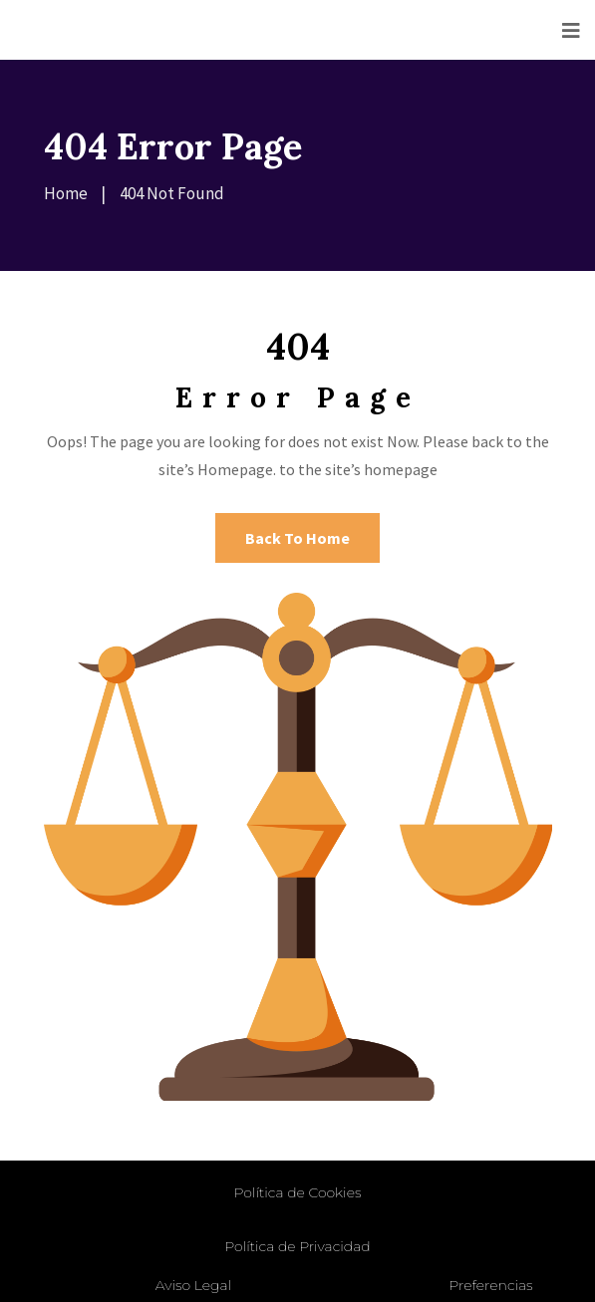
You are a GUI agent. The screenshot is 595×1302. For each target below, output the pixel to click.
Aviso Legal (193, 1285)
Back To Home (297, 538)
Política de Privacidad (297, 1246)
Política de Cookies (298, 1192)
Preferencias (490, 1285)
